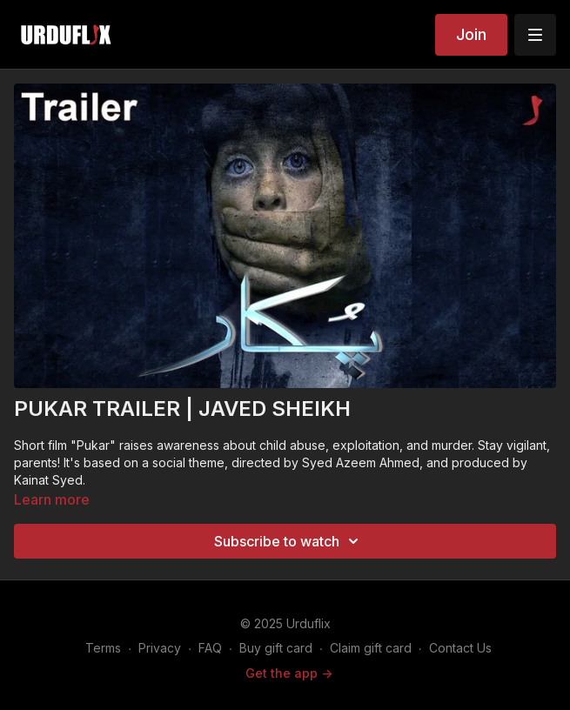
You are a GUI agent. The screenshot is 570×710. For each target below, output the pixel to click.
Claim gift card (371, 647)
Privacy (159, 647)
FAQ (210, 647)
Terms (103, 647)
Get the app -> (288, 673)
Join (471, 34)
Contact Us (460, 647)
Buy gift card (275, 647)
